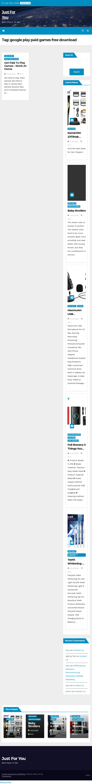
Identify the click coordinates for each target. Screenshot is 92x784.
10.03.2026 (74, 215)
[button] (83, 31)
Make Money (9, 56)
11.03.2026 (74, 141)
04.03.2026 (74, 319)
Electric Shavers (74, 434)
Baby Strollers (77, 210)
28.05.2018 (11, 74)
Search (69, 55)
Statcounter (5, 782)
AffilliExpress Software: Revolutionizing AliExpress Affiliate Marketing (76, 673)
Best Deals (72, 203)
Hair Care (71, 128)
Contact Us (78, 650)
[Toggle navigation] (87, 31)
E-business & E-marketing (73, 555)
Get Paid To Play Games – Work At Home (15, 66)
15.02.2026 (74, 453)
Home (88, 775)
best (20, 74)
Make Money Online (11, 59)
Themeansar (6, 776)
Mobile (80, 306)
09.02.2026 (75, 568)
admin (69, 691)
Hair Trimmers (73, 440)
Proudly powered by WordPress (14, 774)
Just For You (14, 758)
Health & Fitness (74, 206)
